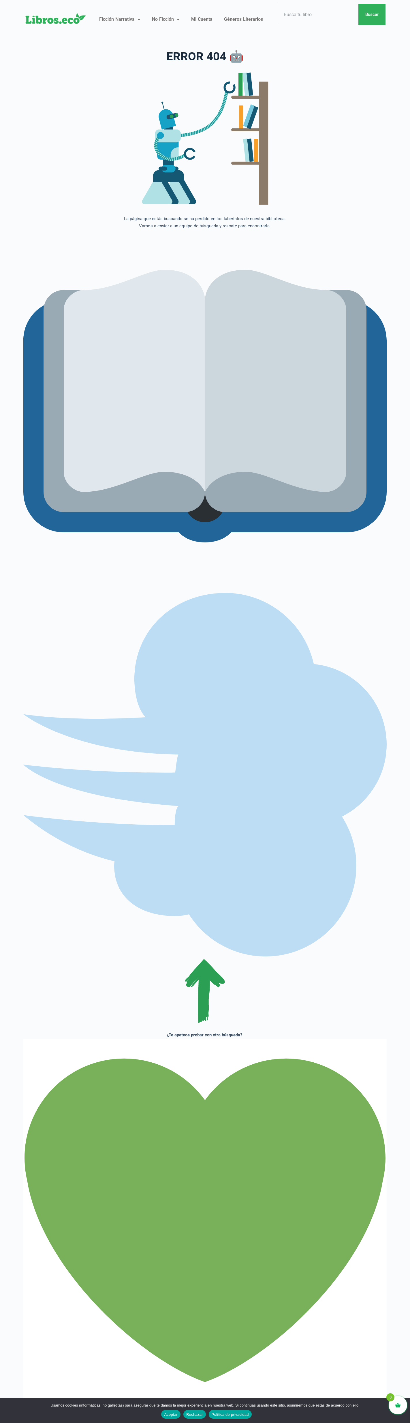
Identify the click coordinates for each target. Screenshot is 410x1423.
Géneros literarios (243, 19)
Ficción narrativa (119, 19)
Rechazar (194, 1414)
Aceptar (171, 1414)
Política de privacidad (230, 1414)
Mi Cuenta (201, 19)
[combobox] (317, 14)
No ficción (166, 19)
